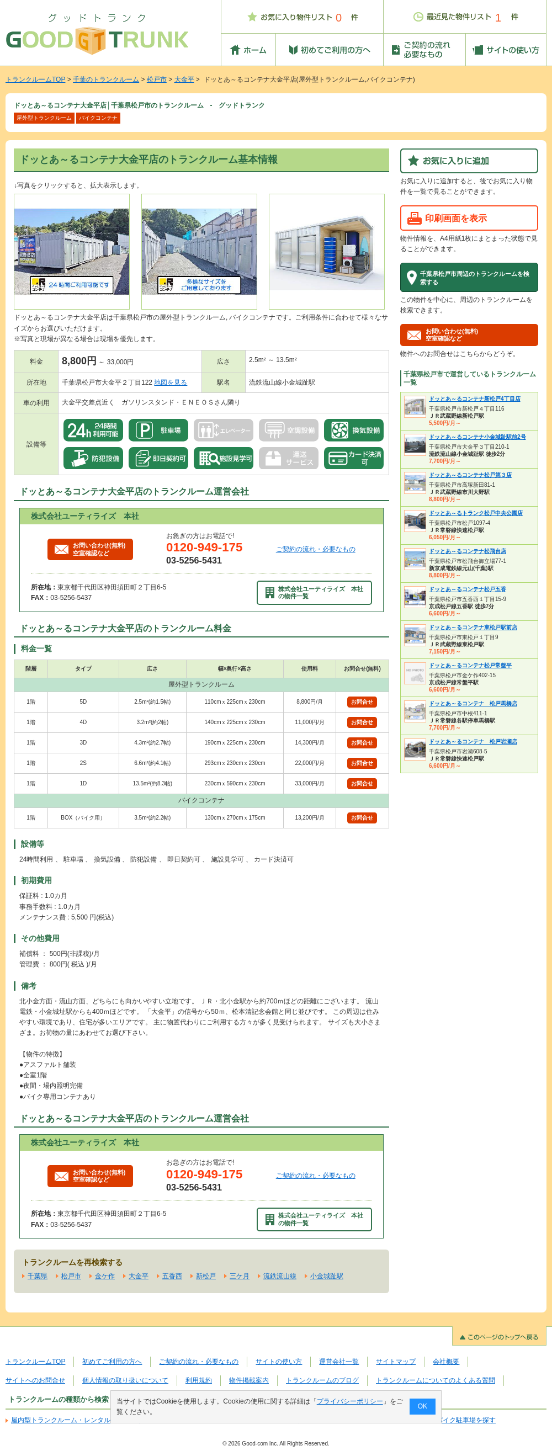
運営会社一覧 (339, 1361)
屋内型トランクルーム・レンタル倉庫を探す (77, 1420)
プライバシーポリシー (350, 1401)
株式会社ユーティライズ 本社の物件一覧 (315, 592)
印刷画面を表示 (456, 218)
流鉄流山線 (279, 1276)
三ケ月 (240, 1276)
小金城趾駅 (326, 1276)
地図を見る (170, 382)
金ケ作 (105, 1276)
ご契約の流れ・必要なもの (315, 549)
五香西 (172, 1276)
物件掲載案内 (249, 1380)
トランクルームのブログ (322, 1380)
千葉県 (37, 1276)
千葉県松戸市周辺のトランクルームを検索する (474, 277)
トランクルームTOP (35, 79)
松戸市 (157, 79)
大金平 (184, 79)
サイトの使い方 (279, 1361)
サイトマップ (396, 1361)
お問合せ (362, 702)
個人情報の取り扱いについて (125, 1380)
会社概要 (446, 1361)
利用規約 (198, 1380)
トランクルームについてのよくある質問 (435, 1380)
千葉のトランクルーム (106, 79)
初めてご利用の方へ (112, 1361)
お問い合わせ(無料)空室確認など (90, 549)
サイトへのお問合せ (35, 1380)
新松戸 (206, 1276)
